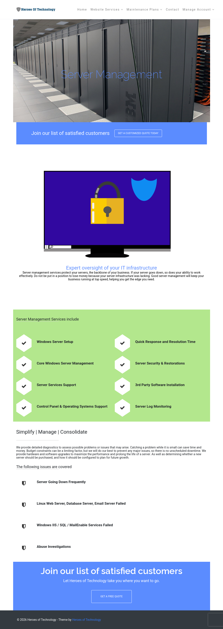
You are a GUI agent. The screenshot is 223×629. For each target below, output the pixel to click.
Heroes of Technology (86, 619)
